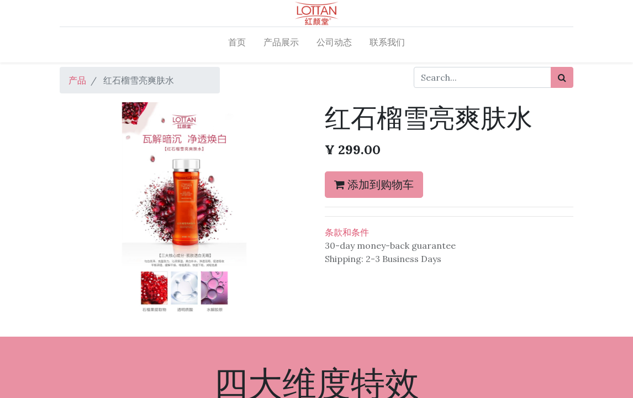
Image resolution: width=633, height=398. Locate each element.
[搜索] (562, 77)
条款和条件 (347, 232)
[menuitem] (237, 44)
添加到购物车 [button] (374, 184)
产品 (77, 80)
